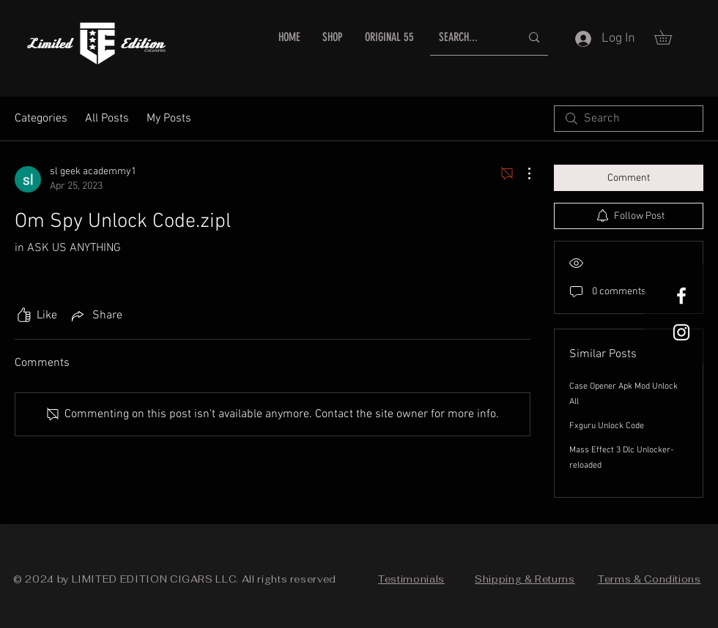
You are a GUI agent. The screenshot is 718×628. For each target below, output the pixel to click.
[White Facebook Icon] (681, 296)
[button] (670, 37)
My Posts (169, 118)
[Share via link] (95, 315)
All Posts (107, 118)
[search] (628, 118)
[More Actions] (521, 173)
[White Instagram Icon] (681, 332)
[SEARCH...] (468, 37)
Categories (41, 118)
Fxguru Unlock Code (606, 426)
